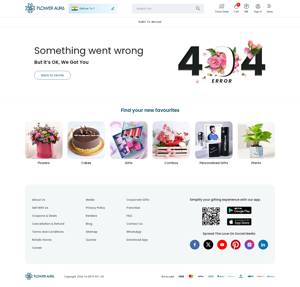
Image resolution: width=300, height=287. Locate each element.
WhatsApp (133, 232)
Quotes (91, 240)
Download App (137, 240)
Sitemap (92, 232)
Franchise (133, 208)
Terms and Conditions (48, 232)
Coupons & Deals (44, 216)
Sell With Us (40, 208)
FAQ (129, 216)
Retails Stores (42, 240)
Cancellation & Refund (48, 224)
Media (90, 200)
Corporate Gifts (137, 200)
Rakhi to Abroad (150, 22)
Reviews (91, 216)
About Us (38, 200)
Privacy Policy (95, 208)
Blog (89, 224)
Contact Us (134, 224)
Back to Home (52, 75)
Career (37, 248)
